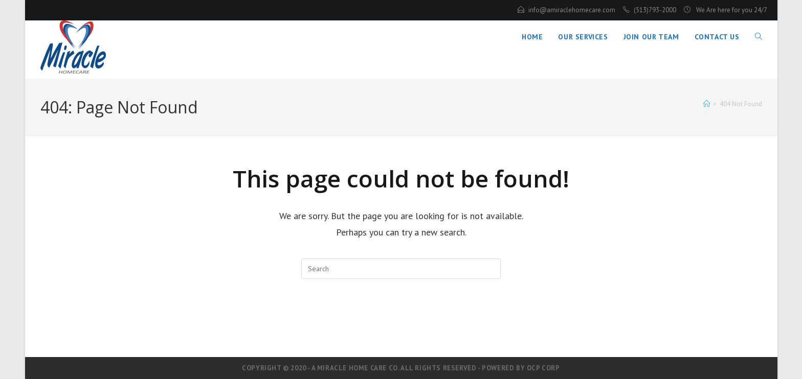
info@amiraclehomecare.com (571, 10)
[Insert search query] (401, 268)
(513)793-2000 (655, 10)
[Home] (706, 104)
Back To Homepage (401, 320)
